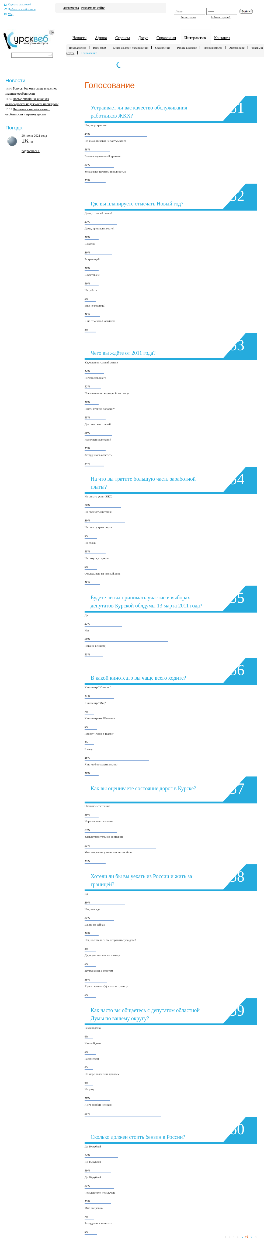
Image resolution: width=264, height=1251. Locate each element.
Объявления (162, 47)
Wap (8, 14)
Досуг (143, 38)
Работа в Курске (187, 47)
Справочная (166, 38)
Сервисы (122, 38)
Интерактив (195, 38)
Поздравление (77, 47)
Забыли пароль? (220, 17)
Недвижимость (213, 47)
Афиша (101, 38)
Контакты (222, 38)
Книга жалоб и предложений (130, 47)
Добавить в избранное (20, 9)
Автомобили (237, 47)
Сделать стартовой (17, 4)
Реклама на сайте (93, 8)
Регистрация (188, 17)
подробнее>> (31, 151)
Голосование (89, 52)
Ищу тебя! (99, 47)
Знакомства (71, 8)
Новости (79, 38)
